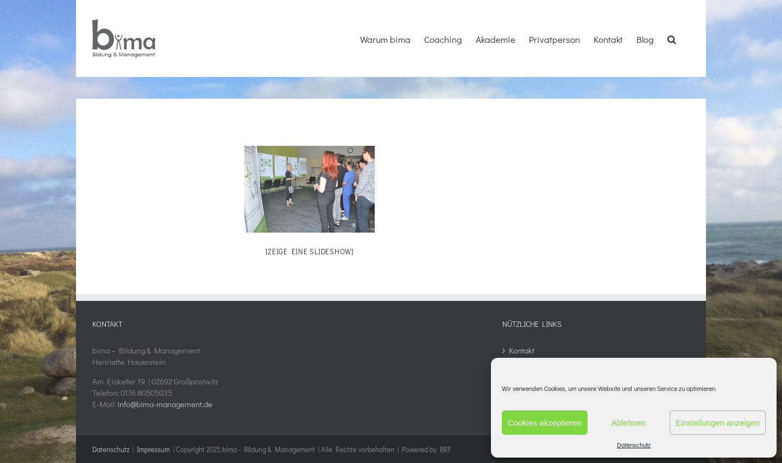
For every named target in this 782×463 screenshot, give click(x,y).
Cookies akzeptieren (545, 422)
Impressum (153, 449)
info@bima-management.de (164, 403)
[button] (671, 38)
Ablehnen (628, 422)
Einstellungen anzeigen (718, 422)
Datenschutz (634, 444)
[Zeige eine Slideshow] (310, 251)
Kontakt (521, 350)
